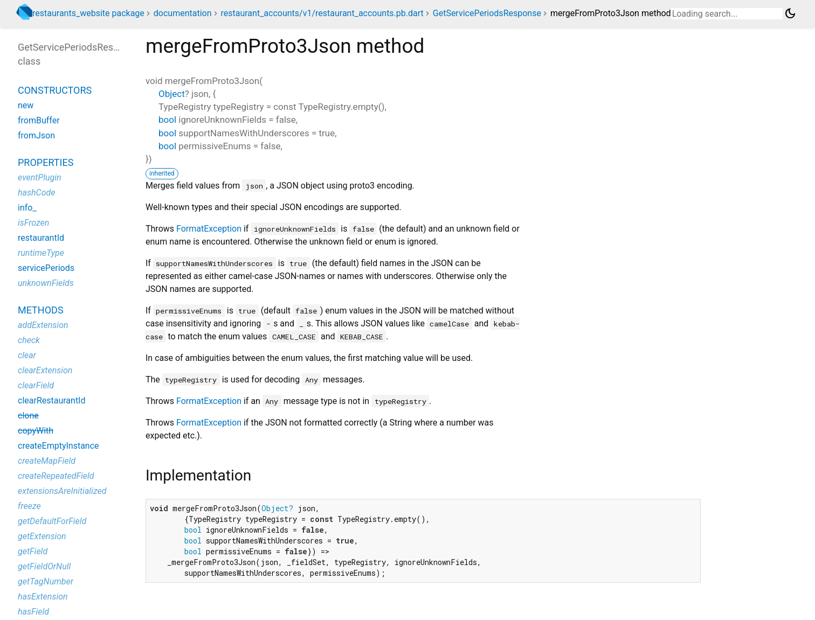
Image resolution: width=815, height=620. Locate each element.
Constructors (55, 90)
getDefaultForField (52, 521)
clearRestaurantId (52, 400)
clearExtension (45, 370)
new (25, 105)
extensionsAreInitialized (62, 491)
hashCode (36, 192)
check (29, 340)
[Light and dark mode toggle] (790, 13)
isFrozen (33, 223)
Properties (45, 162)
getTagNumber (45, 581)
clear (27, 355)
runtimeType (41, 253)
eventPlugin (39, 177)
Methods (41, 310)
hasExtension (43, 596)
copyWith (35, 431)
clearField (36, 385)
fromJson (36, 135)
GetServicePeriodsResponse (487, 13)
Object (171, 93)
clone (28, 415)
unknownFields (46, 283)
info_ (27, 208)
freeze (29, 506)
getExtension (42, 536)
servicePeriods (46, 268)
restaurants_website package (88, 13)
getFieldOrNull (44, 566)
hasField (33, 612)
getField (32, 551)
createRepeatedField (56, 476)
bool (167, 119)
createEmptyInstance (58, 446)
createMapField (46, 461)
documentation (183, 13)
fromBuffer (39, 120)
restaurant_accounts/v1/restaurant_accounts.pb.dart (321, 13)
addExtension (43, 325)
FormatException (208, 229)
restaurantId (41, 238)
